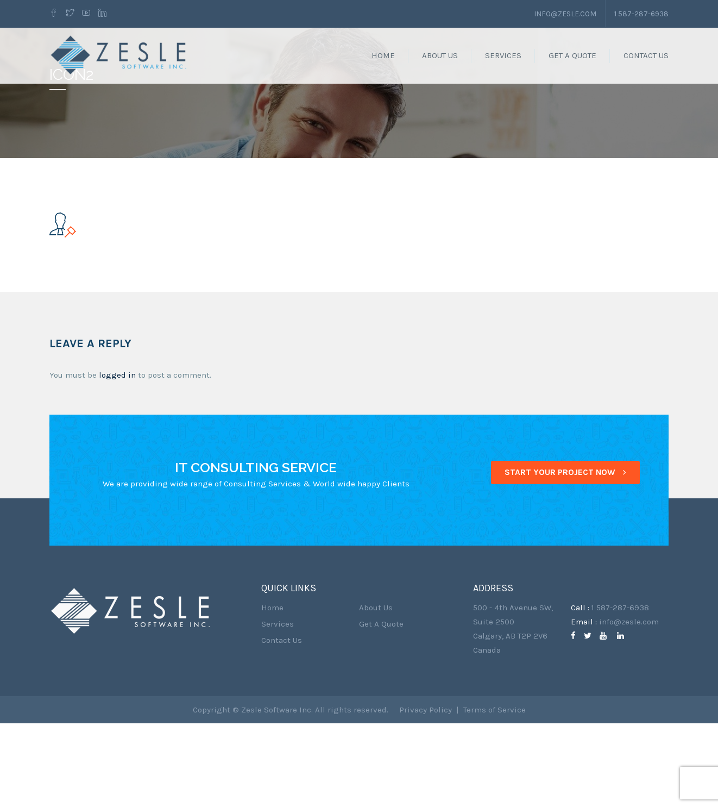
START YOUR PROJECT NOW (565, 556)
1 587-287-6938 (641, 13)
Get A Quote (572, 55)
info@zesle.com (564, 13)
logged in (117, 459)
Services (503, 55)
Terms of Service (494, 793)
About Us (440, 55)
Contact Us (646, 55)
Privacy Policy (425, 793)
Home (383, 55)
